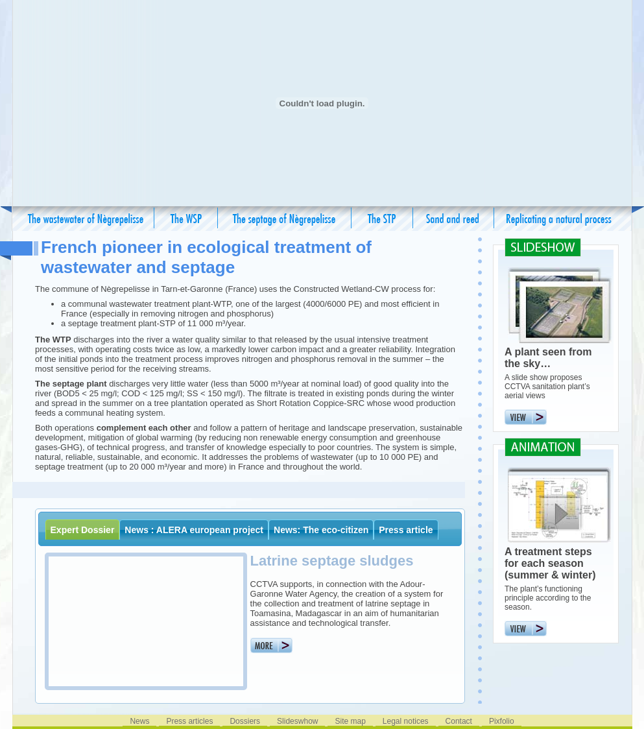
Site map (350, 721)
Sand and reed (453, 218)
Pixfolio (501, 721)
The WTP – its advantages (186, 218)
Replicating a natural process (559, 218)
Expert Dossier (83, 530)
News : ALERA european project (194, 530)
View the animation (543, 628)
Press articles (189, 721)
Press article (406, 530)
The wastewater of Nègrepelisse (86, 218)
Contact (459, 721)
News (139, 721)
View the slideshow (543, 417)
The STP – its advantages (382, 218)
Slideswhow (297, 721)
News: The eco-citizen (321, 530)
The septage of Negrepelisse (285, 218)
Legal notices (406, 721)
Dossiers (245, 721)
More (271, 645)
